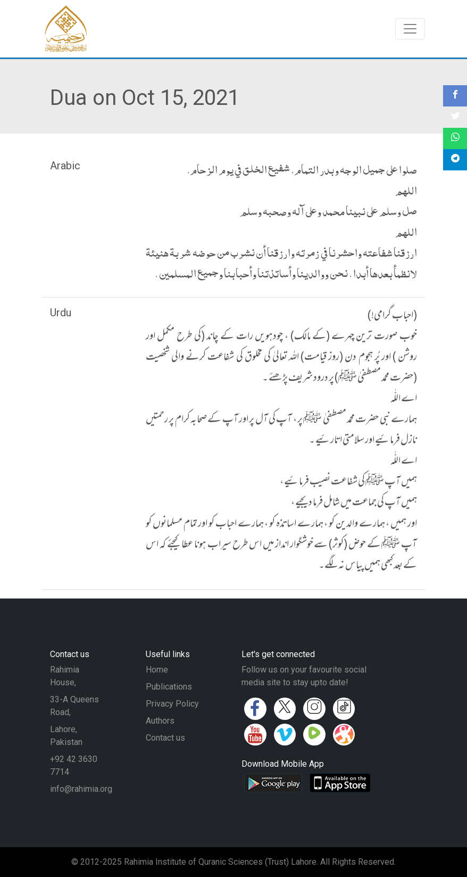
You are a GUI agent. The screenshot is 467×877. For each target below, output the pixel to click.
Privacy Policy (172, 704)
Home (157, 670)
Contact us (165, 738)
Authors (160, 721)
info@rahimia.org (81, 789)
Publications (169, 687)
